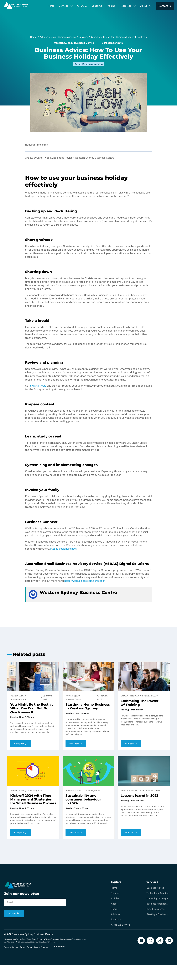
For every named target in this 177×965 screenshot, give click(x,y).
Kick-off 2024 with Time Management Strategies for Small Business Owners (33, 799)
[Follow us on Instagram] (150, 940)
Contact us (165, 5)
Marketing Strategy (157, 898)
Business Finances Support (156, 903)
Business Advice (155, 887)
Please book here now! (63, 548)
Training (110, 5)
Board (114, 909)
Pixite (62, 947)
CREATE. (82, 5)
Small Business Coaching (154, 909)
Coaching (97, 5)
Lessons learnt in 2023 (139, 796)
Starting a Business (157, 914)
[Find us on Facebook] (141, 940)
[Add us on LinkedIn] (169, 940)
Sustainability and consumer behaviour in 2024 (83, 799)
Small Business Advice (88, 64)
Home (51, 5)
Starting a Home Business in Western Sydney (88, 706)
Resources (125, 5)
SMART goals (38, 385)
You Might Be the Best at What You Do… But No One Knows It (31, 708)
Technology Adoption (157, 893)
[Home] (16, 8)
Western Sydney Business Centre (33, 934)
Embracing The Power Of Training (139, 703)
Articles (115, 898)
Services (63, 5)
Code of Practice (41, 947)
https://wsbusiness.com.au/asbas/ (84, 580)
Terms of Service (11, 947)
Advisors (115, 914)
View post (20, 744)
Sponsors (116, 919)
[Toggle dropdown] (72, 6)
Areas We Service (120, 924)
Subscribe (14, 913)
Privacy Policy (26, 947)
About (143, 5)
